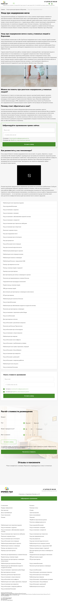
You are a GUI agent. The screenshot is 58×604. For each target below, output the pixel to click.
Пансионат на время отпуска (10, 230)
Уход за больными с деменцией (11, 357)
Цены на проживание (35, 515)
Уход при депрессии (8, 240)
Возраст (3, 417)
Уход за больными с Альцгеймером (12, 350)
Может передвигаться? (7, 429)
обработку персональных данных (20, 140)
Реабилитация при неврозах (10, 336)
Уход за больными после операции (12, 244)
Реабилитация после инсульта (10, 363)
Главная (3, 9)
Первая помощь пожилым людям (11, 285)
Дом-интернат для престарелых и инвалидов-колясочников (18, 291)
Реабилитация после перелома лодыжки (13, 203)
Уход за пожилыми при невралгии (11, 353)
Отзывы (31, 510)
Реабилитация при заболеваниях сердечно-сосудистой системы (19, 305)
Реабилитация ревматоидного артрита (13, 250)
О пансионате (4, 505)
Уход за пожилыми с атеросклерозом (12, 333)
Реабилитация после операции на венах (13, 254)
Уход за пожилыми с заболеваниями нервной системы (17, 216)
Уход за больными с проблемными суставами (14, 343)
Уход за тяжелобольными (9, 302)
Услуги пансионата (5, 515)
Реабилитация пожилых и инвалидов (12, 257)
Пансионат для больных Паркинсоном (12, 326)
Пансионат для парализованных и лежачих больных (16, 278)
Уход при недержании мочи (10, 233)
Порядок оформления (6, 507)
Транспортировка (34, 512)
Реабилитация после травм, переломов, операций (16, 346)
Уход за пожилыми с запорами (11, 213)
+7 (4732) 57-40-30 (50, 1)
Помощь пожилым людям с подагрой (12, 268)
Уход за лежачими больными (10, 367)
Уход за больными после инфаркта (12, 339)
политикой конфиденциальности (19, 138)
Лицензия (32, 517)
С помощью (39, 429)
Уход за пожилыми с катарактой (11, 220)
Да (26, 429)
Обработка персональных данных (38, 519)
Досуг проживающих (6, 512)
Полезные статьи (34, 507)
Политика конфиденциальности (38, 522)
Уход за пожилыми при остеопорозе (12, 237)
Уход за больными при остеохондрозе (13, 329)
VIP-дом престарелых (8, 295)
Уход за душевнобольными (10, 206)
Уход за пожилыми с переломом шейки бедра (15, 312)
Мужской (36, 423)
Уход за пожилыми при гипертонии (12, 226)
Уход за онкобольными (9, 315)
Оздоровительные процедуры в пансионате (14, 281)
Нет (32, 429)
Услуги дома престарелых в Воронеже (16, 9)
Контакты (32, 505)
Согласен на (16, 140)
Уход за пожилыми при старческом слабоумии (15, 223)
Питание (3, 517)
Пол (2, 423)
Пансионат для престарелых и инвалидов (13, 309)
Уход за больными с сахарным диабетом (13, 360)
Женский (28, 423)
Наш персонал (4, 510)
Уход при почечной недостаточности (12, 247)
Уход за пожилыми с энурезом (10, 209)
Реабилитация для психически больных (13, 298)
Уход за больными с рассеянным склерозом (14, 322)
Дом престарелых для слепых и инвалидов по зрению (17, 274)
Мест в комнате (5, 434)
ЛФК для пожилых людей (9, 288)
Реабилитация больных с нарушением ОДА (14, 261)
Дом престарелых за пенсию (10, 319)
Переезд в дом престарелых (10, 271)
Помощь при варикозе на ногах (11, 264)
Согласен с (16, 138)
